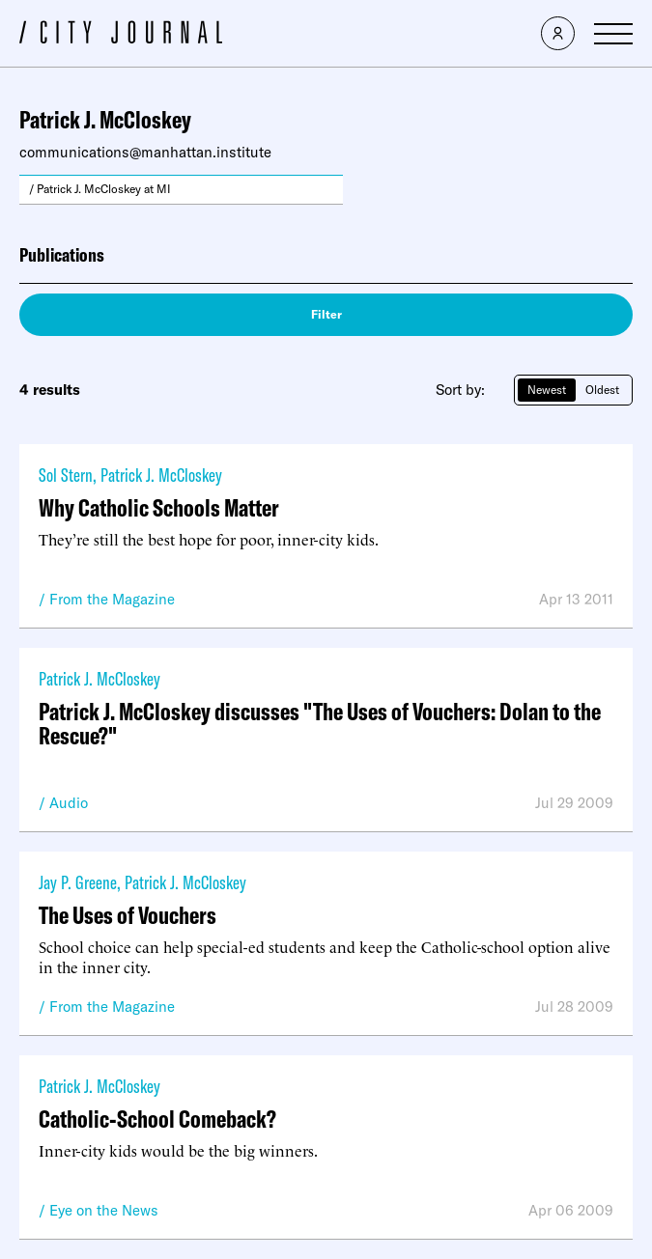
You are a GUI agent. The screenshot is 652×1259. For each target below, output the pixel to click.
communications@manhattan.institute (145, 152)
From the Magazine (112, 599)
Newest (546, 389)
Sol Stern (66, 474)
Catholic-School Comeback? (157, 1118)
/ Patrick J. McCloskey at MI (100, 189)
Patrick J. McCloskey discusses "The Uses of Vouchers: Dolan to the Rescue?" (320, 723)
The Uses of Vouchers (127, 915)
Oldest (602, 389)
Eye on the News (103, 1210)
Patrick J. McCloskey (161, 474)
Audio (68, 803)
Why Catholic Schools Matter (159, 507)
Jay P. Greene (78, 882)
